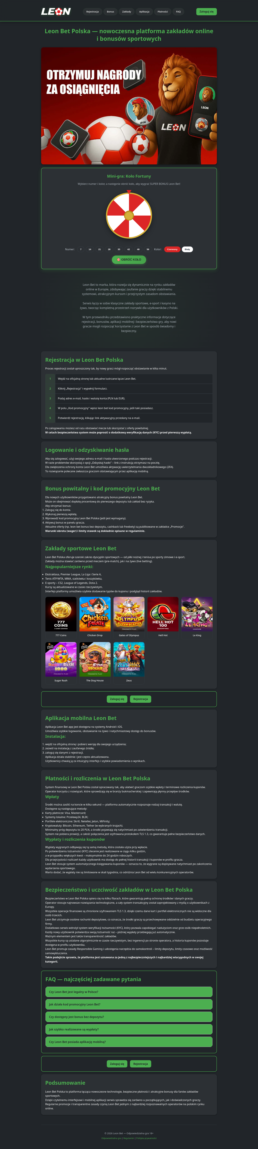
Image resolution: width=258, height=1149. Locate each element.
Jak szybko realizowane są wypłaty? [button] (74, 1029)
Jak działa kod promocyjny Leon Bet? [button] (74, 1004)
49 (138, 249)
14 (90, 249)
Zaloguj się (207, 11)
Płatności (163, 11)
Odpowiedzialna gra (111, 1138)
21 (99, 249)
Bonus (110, 11)
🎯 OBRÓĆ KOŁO (129, 259)
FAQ (178, 11)
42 (128, 249)
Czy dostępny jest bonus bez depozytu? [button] (76, 1017)
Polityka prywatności (146, 1138)
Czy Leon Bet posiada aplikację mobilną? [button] (77, 1042)
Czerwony (172, 249)
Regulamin (128, 1138)
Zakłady (126, 11)
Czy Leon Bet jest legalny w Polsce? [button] (73, 992)
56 (148, 249)
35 (119, 249)
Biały (187, 249)
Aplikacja (144, 11)
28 (109, 249)
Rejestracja (92, 11)
